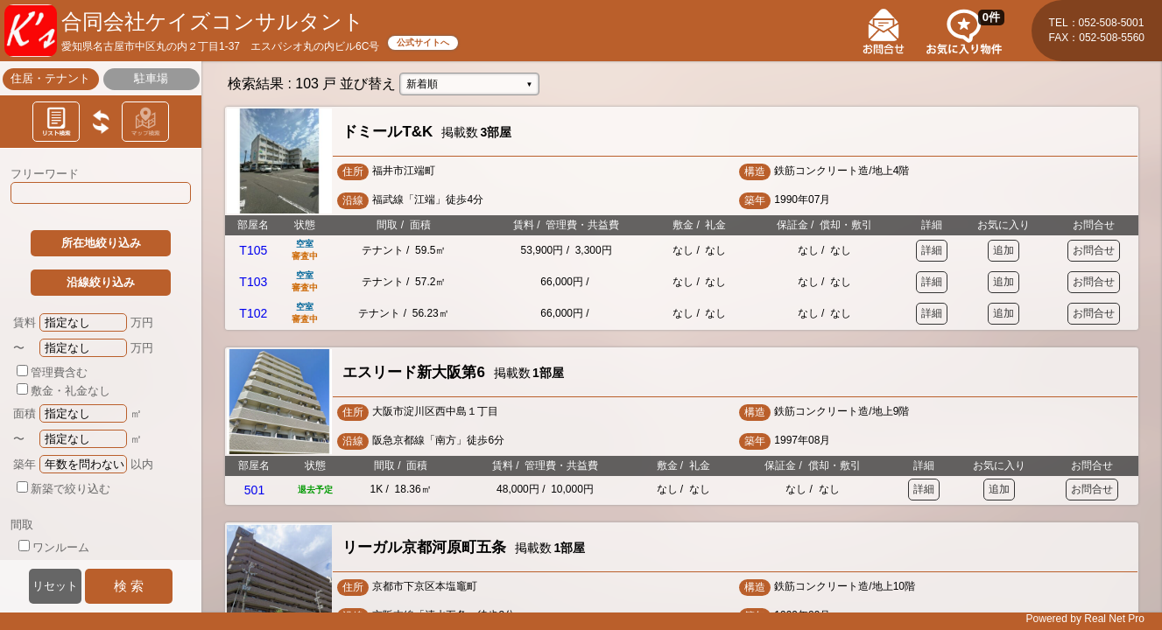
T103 (253, 282)
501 (254, 490)
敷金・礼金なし (63, 390)
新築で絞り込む (63, 488)
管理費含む (52, 372)
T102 (253, 313)
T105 (253, 250)
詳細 (931, 250)
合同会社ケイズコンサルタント (212, 21)
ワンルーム (53, 547)
